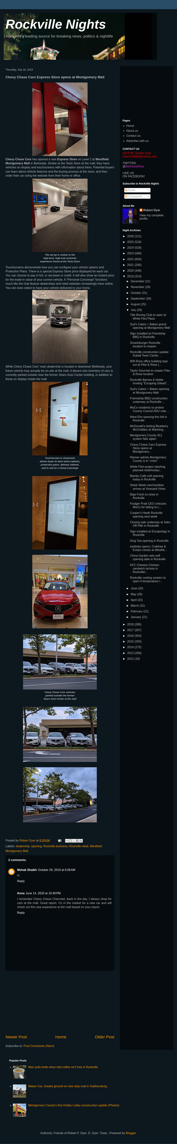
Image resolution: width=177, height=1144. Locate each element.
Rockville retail (78, 846)
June (134, 588)
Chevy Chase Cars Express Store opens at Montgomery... (148, 448)
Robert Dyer (151, 210)
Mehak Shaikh (27, 869)
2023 (131, 253)
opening (36, 846)
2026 (131, 236)
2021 (131, 264)
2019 (131, 276)
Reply (21, 881)
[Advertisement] (60, 1002)
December (138, 281)
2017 (131, 630)
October (136, 292)
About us (132, 130)
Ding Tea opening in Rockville (149, 540)
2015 (131, 641)
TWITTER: (130, 163)
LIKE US (128, 173)
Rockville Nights (56, 24)
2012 (131, 658)
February (137, 611)
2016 (131, 635)
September (138, 298)
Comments (133, 196)
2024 (131, 247)
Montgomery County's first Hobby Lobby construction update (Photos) (73, 1105)
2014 (131, 647)
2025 (131, 242)
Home (60, 1037)
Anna (21, 893)
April (134, 599)
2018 (131, 624)
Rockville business (55, 846)
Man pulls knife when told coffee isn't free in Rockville (63, 1067)
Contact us (133, 135)
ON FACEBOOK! (134, 176)
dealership (23, 846)
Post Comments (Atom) (39, 1046)
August (136, 304)
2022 (131, 259)
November (138, 287)
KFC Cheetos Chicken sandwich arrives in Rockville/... (144, 568)
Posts (130, 190)
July (134, 309)
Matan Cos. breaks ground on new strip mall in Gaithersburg (67, 1086)
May (134, 594)
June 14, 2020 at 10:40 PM (43, 893)
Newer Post (16, 1037)
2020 (131, 270)
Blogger (131, 1133)
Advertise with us (137, 140)
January (136, 617)
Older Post (104, 1037)
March (135, 605)
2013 (131, 653)
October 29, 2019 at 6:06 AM (56, 869)
